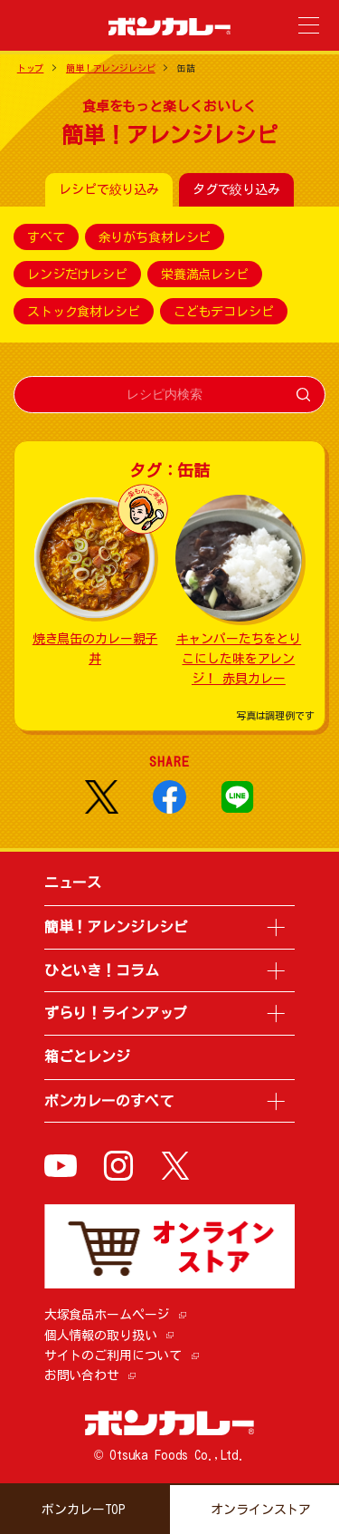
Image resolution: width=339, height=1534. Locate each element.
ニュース (72, 882)
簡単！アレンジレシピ (110, 67)
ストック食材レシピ (83, 311)
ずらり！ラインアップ (116, 1013)
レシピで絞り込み (109, 189)
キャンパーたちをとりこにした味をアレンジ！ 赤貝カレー (239, 659)
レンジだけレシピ (77, 274)
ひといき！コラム (101, 970)
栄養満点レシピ (205, 274)
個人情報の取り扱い (100, 1335)
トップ (30, 67)
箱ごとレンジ (87, 1056)
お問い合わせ (81, 1375)
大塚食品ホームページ (107, 1314)
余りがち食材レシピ (155, 237)
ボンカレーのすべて (109, 1101)
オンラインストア (261, 1509)
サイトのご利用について (113, 1355)
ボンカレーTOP (84, 1509)
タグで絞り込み (236, 189)
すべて (46, 237)
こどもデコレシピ (224, 311)
